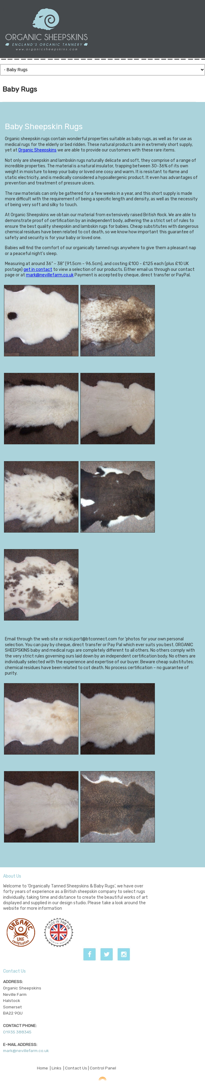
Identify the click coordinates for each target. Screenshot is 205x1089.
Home (42, 1067)
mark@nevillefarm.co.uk (50, 275)
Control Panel (103, 1067)
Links (56, 1067)
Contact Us (76, 1067)
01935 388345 (17, 1031)
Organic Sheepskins (37, 150)
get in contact (38, 269)
